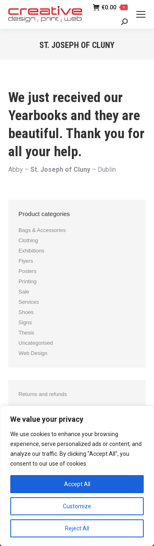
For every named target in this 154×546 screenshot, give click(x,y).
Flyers (25, 261)
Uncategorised (35, 343)
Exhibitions (31, 251)
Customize (77, 506)
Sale (23, 292)
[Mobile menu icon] (141, 14)
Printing (27, 281)
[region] (77, 476)
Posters (27, 271)
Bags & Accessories (42, 230)
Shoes (26, 312)
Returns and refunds (42, 394)
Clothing (28, 240)
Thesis (26, 333)
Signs (25, 322)
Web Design (33, 353)
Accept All (77, 484)
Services (28, 302)
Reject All (77, 528)
